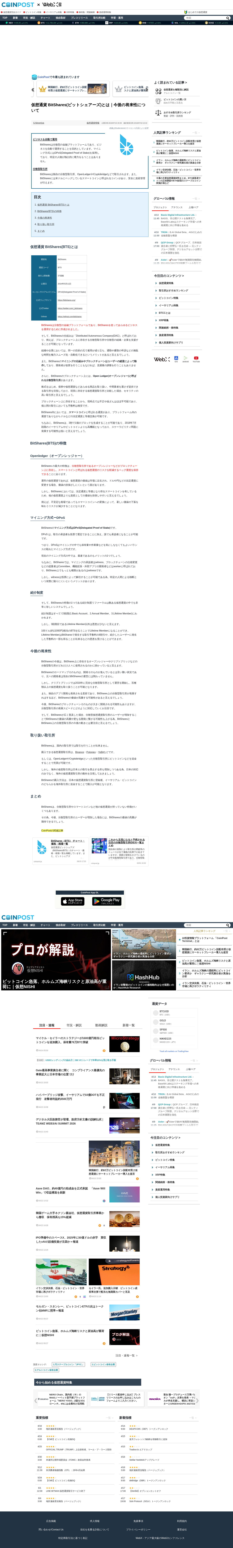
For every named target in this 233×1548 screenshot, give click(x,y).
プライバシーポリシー (138, 1529)
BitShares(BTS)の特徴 (49, 211)
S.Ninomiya (38, 123)
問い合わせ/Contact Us (51, 1529)
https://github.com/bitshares (70, 316)
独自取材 (60, 18)
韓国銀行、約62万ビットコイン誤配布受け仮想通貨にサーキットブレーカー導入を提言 (113, 1172)
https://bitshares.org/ (66, 300)
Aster (164, 259)
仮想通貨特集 (166, 283)
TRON (164, 232)
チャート (45, 18)
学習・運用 (117, 18)
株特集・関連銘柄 (86, 12)
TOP (4, 18)
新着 (15, 18)
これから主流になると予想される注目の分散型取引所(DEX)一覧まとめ (126, 842)
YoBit (101, 752)
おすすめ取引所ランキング (177, 112)
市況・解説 (29, 18)
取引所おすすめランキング (173, 290)
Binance (79, 752)
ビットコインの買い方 (175, 99)
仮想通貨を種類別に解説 (176, 89)
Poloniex (91, 752)
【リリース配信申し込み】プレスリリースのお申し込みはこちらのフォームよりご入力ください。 (123, 1397)
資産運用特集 (104, 12)
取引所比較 (99, 18)
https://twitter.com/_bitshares (70, 308)
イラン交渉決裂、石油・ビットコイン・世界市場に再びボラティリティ (60, 1290)
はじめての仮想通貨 (195, 12)
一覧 (194, 132)
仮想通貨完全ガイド (11, 12)
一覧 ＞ (227, 931)
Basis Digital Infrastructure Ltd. (178, 215)
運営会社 (182, 1529)
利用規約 (182, 1521)
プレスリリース (79, 18)
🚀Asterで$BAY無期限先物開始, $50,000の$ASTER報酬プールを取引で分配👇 (181, 263)
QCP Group (167, 242)
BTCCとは (164, 313)
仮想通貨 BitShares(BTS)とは (53, 204)
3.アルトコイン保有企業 (46, 1370)
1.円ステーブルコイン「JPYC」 (68, 1364)
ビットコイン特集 (32, 12)
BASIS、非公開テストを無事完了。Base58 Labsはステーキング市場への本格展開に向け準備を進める (181, 221)
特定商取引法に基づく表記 (72, 1538)
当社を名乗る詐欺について (94, 1529)
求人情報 (95, 1521)
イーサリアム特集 (53, 12)
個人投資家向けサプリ (171, 342)
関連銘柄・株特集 (168, 327)
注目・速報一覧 (125, 1355)
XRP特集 (69, 12)
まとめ (41, 231)
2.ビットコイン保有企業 (103, 1364)
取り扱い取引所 (45, 224)
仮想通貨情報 (93, 123)
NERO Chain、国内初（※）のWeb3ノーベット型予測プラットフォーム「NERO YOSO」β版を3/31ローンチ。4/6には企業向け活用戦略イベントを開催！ (67, 1400)
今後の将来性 (44, 217)
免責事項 (138, 1521)
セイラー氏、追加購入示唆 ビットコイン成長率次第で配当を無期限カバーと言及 (113, 1290)
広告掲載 (51, 1521)
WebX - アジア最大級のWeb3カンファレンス (160, 1538)
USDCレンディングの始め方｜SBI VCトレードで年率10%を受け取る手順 (80, 1060)
